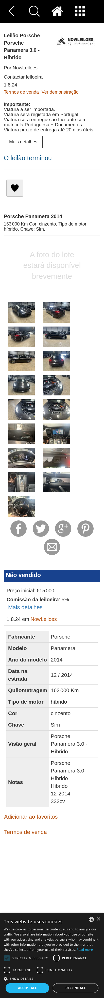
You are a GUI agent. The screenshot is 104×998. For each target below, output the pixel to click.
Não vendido (23, 575)
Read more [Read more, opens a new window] (85, 949)
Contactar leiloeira (23, 77)
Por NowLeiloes (21, 67)
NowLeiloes (44, 619)
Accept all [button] (27, 988)
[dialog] (52, 955)
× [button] (98, 919)
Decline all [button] (75, 988)
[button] (52, 978)
